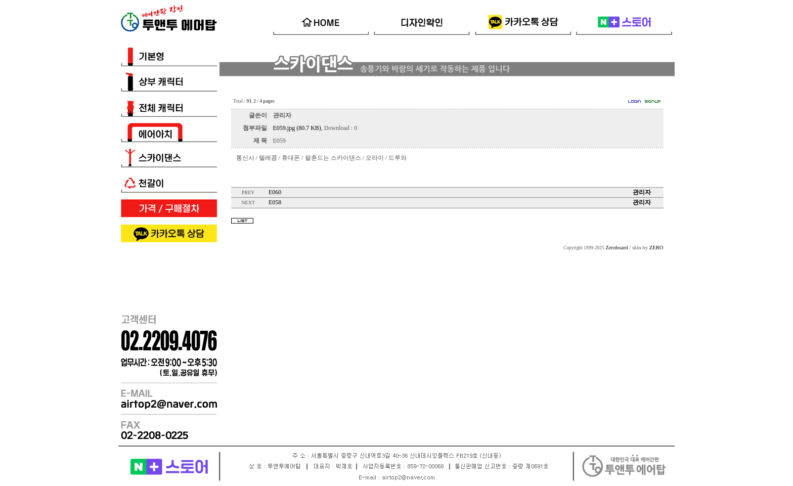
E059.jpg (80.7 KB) (297, 127)
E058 (275, 202)
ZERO (656, 247)
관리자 (642, 192)
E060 (275, 192)
